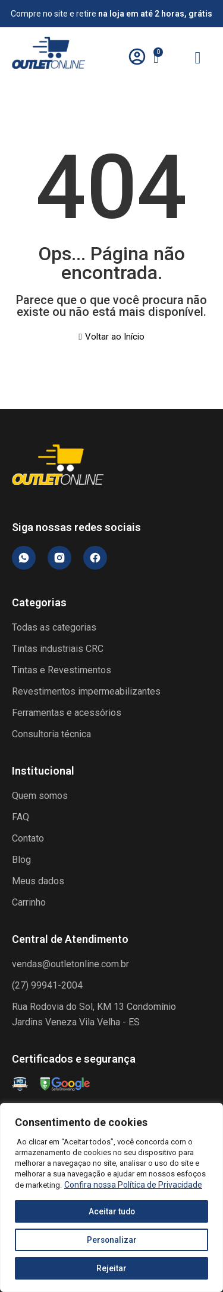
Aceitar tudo (112, 1211)
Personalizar (111, 1240)
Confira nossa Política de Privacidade (133, 1184)
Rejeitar (111, 1268)
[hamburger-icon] (197, 58)
